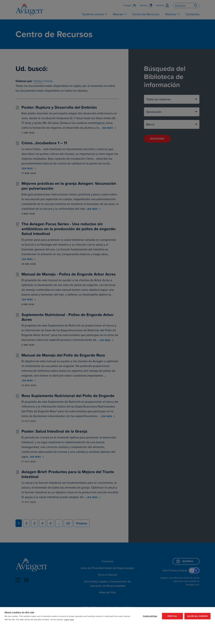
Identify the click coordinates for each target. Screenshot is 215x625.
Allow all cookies (197, 616)
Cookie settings (150, 616)
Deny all (172, 616)
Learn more (69, 619)
